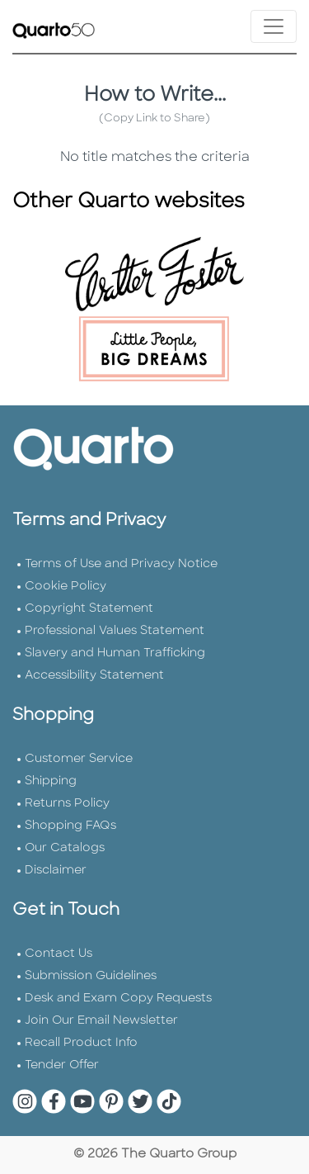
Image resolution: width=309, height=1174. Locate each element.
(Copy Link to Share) (154, 118)
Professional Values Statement (114, 631)
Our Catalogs (65, 848)
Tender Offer (62, 1065)
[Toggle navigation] (273, 26)
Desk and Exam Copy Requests (118, 998)
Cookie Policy (65, 586)
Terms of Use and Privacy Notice (121, 564)
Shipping (51, 781)
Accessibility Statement (94, 676)
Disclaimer (56, 870)
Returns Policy (67, 804)
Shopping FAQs (70, 826)
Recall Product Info (81, 1043)
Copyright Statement (89, 609)
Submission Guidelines (91, 976)
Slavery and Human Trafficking (115, 653)
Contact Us (58, 954)
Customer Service (79, 759)
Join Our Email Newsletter (101, 1021)
